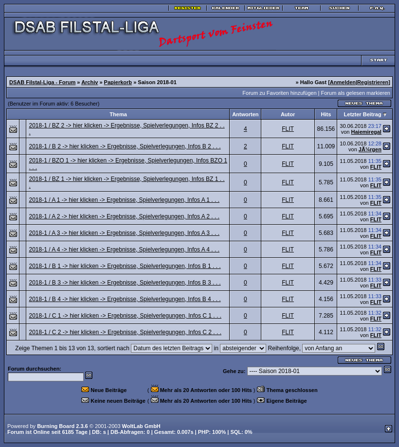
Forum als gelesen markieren (355, 93)
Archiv (89, 82)
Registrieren (372, 82)
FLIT (288, 128)
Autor (288, 114)
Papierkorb (118, 82)
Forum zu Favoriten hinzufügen (279, 93)
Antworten (245, 114)
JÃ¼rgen (370, 149)
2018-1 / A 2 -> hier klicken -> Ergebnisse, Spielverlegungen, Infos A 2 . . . (124, 216)
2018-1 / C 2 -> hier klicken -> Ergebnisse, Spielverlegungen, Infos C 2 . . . (125, 332)
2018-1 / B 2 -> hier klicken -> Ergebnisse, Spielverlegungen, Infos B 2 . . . (124, 146)
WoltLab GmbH (141, 426)
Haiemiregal (366, 132)
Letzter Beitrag (362, 114)
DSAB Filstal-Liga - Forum (42, 82)
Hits (326, 114)
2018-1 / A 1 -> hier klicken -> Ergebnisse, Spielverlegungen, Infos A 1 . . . (124, 200)
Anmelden (343, 82)
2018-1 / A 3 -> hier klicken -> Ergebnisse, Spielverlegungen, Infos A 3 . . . (124, 233)
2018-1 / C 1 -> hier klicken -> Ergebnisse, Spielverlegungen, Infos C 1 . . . (125, 315)
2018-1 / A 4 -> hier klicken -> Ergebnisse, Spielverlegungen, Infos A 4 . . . (124, 249)
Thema (118, 114)
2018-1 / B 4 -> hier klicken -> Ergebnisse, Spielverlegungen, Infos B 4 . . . (124, 299)
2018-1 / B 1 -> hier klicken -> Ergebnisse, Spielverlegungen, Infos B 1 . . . (124, 266)
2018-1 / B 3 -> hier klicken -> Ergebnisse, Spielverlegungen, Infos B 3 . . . (124, 282)
